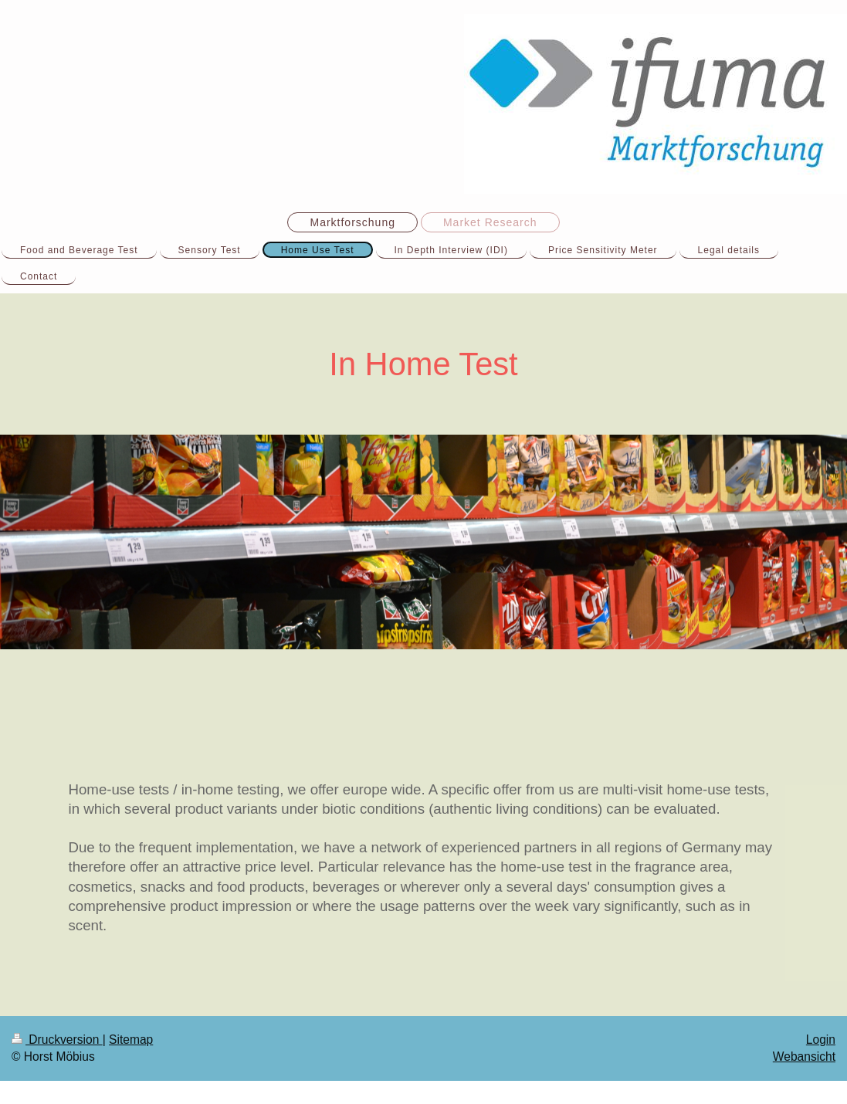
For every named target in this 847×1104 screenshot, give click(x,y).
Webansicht (804, 1056)
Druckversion (57, 1039)
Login (820, 1039)
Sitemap (131, 1039)
